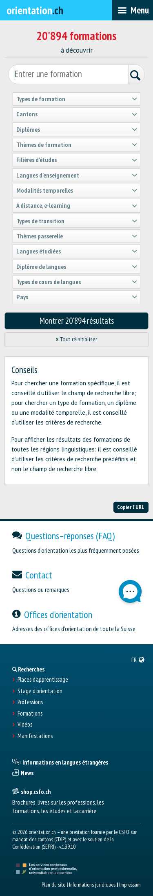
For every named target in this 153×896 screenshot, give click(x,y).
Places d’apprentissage (43, 679)
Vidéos (25, 724)
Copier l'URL (130, 507)
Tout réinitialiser (77, 339)
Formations (30, 713)
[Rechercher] (136, 75)
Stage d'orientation (40, 691)
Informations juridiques (92, 884)
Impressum (130, 884)
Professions (30, 702)
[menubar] (132, 10)
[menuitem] (138, 659)
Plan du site (53, 884)
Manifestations (35, 736)
